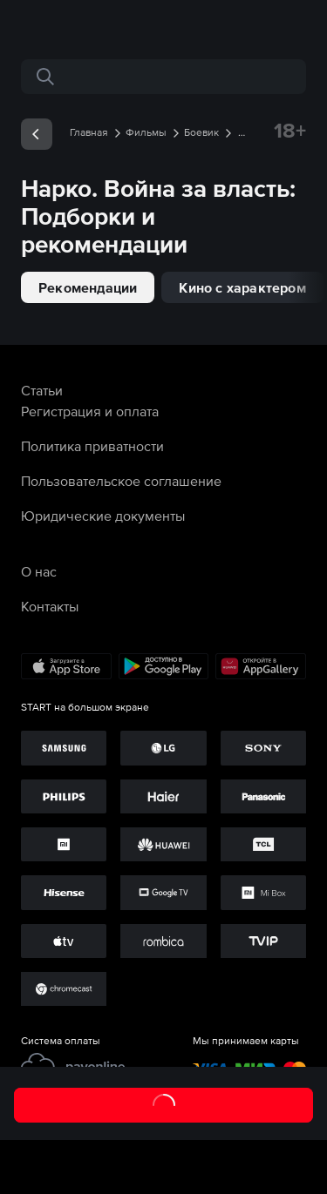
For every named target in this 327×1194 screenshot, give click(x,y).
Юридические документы (103, 515)
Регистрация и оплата (90, 411)
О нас (39, 571)
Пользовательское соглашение (121, 481)
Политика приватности (92, 446)
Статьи (42, 390)
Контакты (49, 606)
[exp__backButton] (36, 134)
